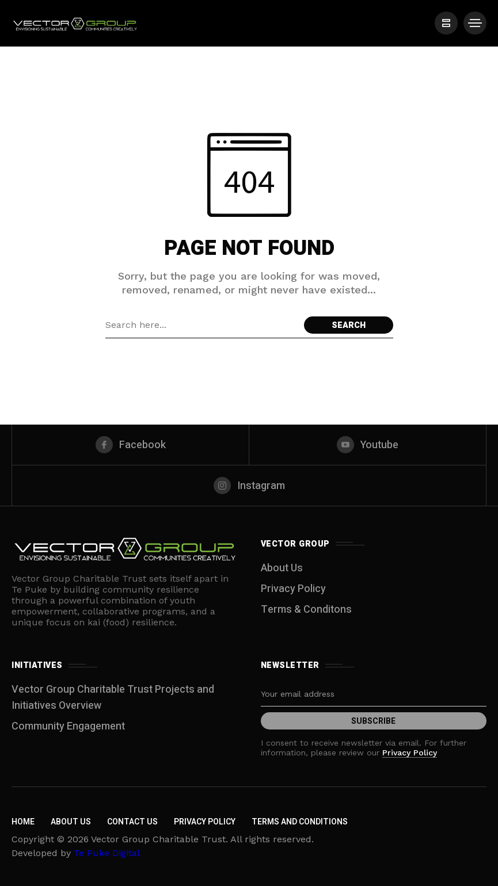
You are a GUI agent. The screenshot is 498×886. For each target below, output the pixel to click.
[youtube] (367, 445)
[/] (446, 23)
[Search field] (201, 325)
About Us (282, 568)
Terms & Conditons (306, 609)
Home (23, 822)
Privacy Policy (293, 589)
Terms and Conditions (300, 822)
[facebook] (130, 445)
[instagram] (249, 485)
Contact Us (132, 822)
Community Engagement (68, 726)
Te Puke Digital (107, 852)
